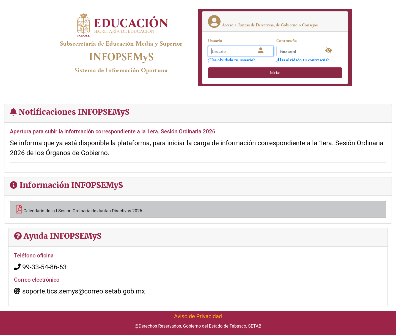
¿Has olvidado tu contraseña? (302, 59)
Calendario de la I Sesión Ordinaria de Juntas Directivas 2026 (79, 209)
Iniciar (275, 73)
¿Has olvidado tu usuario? (231, 59)
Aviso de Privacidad (198, 316)
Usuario (215, 40)
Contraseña (286, 40)
